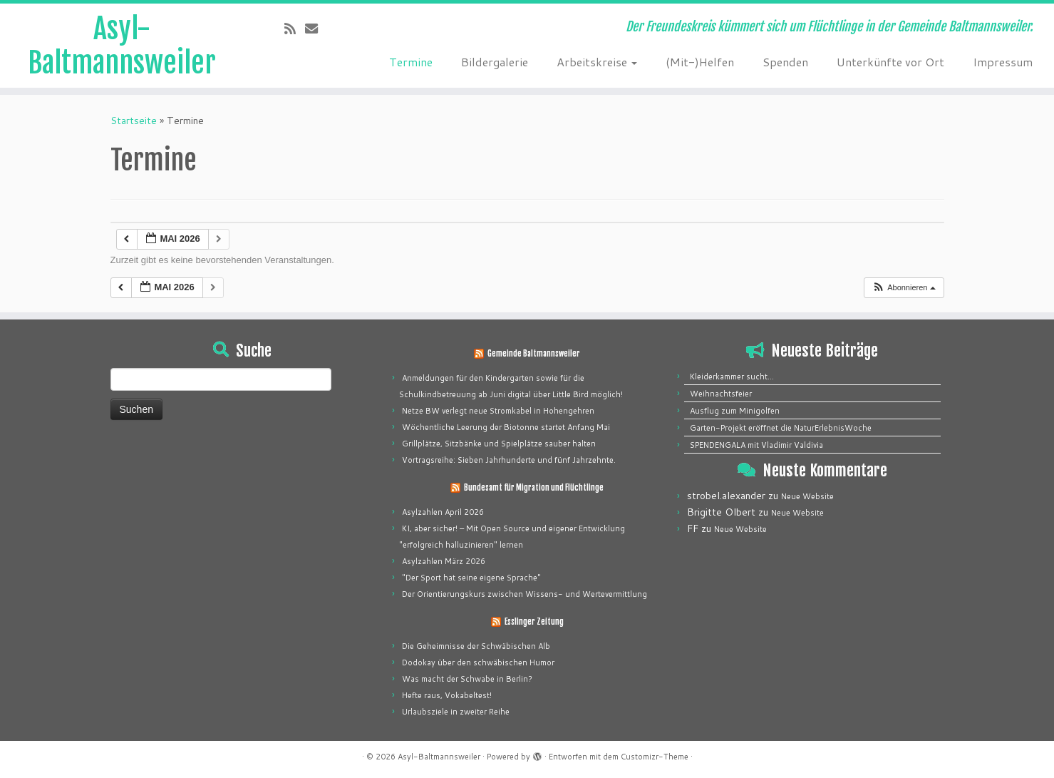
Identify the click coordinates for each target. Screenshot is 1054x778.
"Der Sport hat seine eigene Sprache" (471, 577)
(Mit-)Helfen (700, 61)
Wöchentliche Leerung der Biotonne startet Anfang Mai (506, 427)
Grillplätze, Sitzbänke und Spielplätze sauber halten (499, 443)
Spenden (785, 61)
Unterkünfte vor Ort (890, 61)
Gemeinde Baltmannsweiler (533, 354)
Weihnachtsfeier (721, 393)
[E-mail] (316, 28)
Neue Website (807, 496)
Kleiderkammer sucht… (732, 376)
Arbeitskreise (597, 61)
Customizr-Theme (654, 756)
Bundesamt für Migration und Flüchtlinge (534, 488)
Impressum (1003, 61)
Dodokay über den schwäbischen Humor (478, 662)
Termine (411, 61)
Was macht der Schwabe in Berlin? (467, 679)
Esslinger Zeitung (534, 622)
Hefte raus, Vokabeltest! (447, 695)
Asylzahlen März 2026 (443, 561)
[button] (903, 287)
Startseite (133, 120)
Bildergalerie (494, 61)
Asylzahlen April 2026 (443, 512)
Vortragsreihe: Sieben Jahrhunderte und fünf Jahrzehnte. (509, 460)
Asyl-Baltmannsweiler (122, 45)
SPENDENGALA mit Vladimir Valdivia (756, 445)
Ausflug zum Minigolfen (735, 410)
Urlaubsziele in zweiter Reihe (456, 711)
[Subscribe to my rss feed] (294, 28)
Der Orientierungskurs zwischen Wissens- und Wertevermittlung (524, 594)
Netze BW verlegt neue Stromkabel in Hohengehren (498, 410)
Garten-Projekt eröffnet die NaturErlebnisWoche (781, 428)
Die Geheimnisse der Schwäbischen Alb (476, 646)
